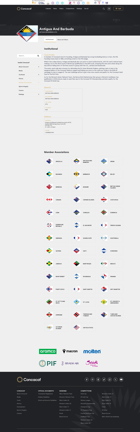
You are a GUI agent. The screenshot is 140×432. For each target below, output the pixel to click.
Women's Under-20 (65, 403)
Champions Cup (85, 407)
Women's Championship (88, 403)
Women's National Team (66, 397)
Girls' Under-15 (106, 400)
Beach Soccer (63, 416)
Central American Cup (87, 413)
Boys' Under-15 (106, 403)
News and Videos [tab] (62, 39)
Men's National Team (65, 394)
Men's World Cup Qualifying (110, 416)
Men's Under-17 (64, 407)
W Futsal (104, 410)
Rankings (21, 94)
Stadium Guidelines (44, 397)
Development (21, 407)
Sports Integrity (23, 86)
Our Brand (22, 74)
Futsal (61, 413)
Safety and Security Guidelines (47, 400)
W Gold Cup (84, 397)
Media (21, 70)
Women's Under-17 (65, 410)
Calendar (48, 8)
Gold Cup (83, 394)
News (55, 8)
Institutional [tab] (50, 39)
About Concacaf (24, 66)
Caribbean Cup (85, 416)
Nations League (85, 400)
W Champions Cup (86, 410)
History (21, 78)
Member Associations (25, 82)
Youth (18, 400)
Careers (21, 90)
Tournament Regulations (45, 394)
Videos (61, 8)
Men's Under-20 (64, 400)
